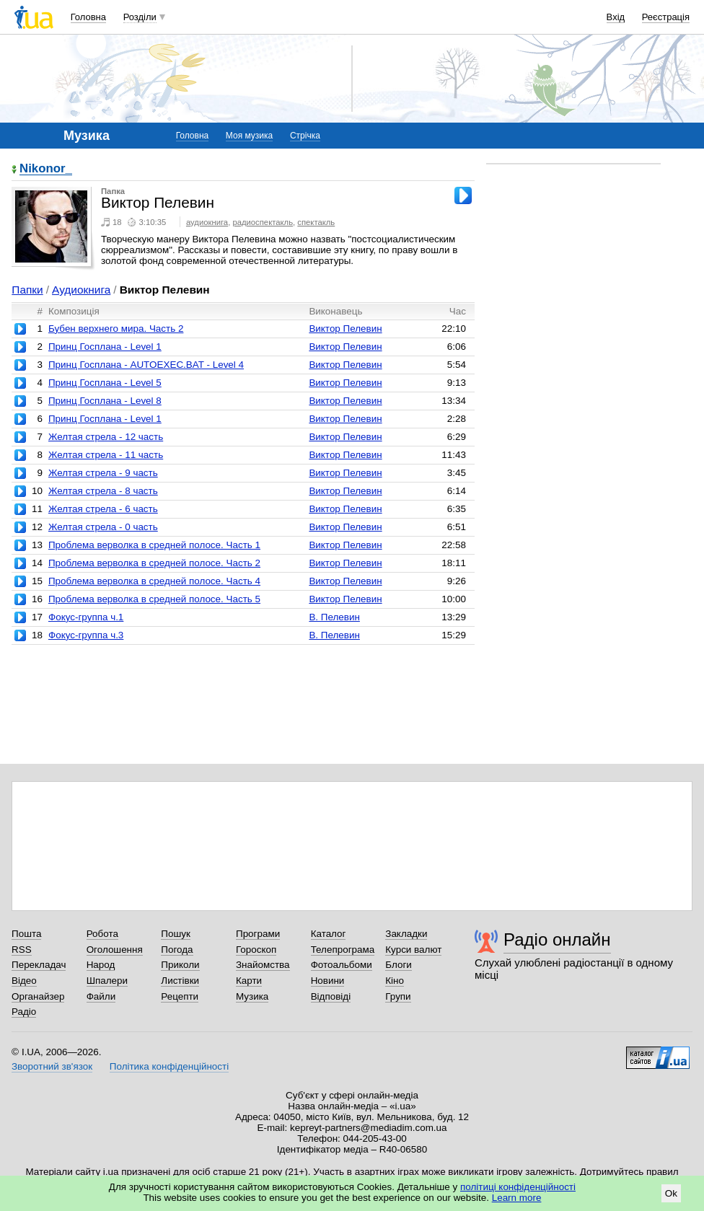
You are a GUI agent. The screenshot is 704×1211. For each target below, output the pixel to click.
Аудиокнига (81, 289)
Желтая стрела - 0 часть (103, 526)
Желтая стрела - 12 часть (105, 436)
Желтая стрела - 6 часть (103, 508)
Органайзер (38, 996)
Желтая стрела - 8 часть (103, 490)
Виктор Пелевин (345, 328)
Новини (328, 980)
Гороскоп (256, 949)
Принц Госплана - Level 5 (105, 382)
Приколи (180, 964)
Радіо (24, 1011)
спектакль (316, 222)
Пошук (175, 933)
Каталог (328, 933)
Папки (27, 289)
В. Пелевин (334, 617)
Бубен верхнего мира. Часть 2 (115, 328)
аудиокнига (207, 222)
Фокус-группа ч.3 (85, 635)
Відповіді (331, 996)
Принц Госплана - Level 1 (105, 346)
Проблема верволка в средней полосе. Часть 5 (154, 599)
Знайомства (263, 964)
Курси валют (413, 949)
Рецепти (179, 996)
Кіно (394, 980)
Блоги (398, 964)
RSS (22, 949)
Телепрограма (343, 949)
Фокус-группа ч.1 (85, 617)
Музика (252, 996)
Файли (101, 996)
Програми (258, 933)
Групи (397, 996)
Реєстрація (666, 17)
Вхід (616, 17)
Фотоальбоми (341, 964)
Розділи (140, 17)
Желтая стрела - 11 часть (105, 454)
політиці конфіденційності (518, 1186)
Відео (24, 980)
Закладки (406, 933)
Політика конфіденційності (169, 1066)
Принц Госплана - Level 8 (105, 400)
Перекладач (39, 964)
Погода (177, 949)
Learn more (517, 1197)
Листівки (180, 980)
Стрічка (305, 136)
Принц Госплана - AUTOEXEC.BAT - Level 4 (146, 364)
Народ (101, 964)
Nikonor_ (45, 169)
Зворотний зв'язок (52, 1066)
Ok (671, 1193)
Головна (88, 17)
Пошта (26, 933)
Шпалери (107, 980)
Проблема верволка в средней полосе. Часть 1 (154, 545)
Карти (249, 980)
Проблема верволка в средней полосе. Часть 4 (154, 581)
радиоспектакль (262, 222)
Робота (102, 933)
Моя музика (249, 136)
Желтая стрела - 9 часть (103, 472)
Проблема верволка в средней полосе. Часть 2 (154, 563)
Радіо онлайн (557, 939)
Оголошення (115, 949)
